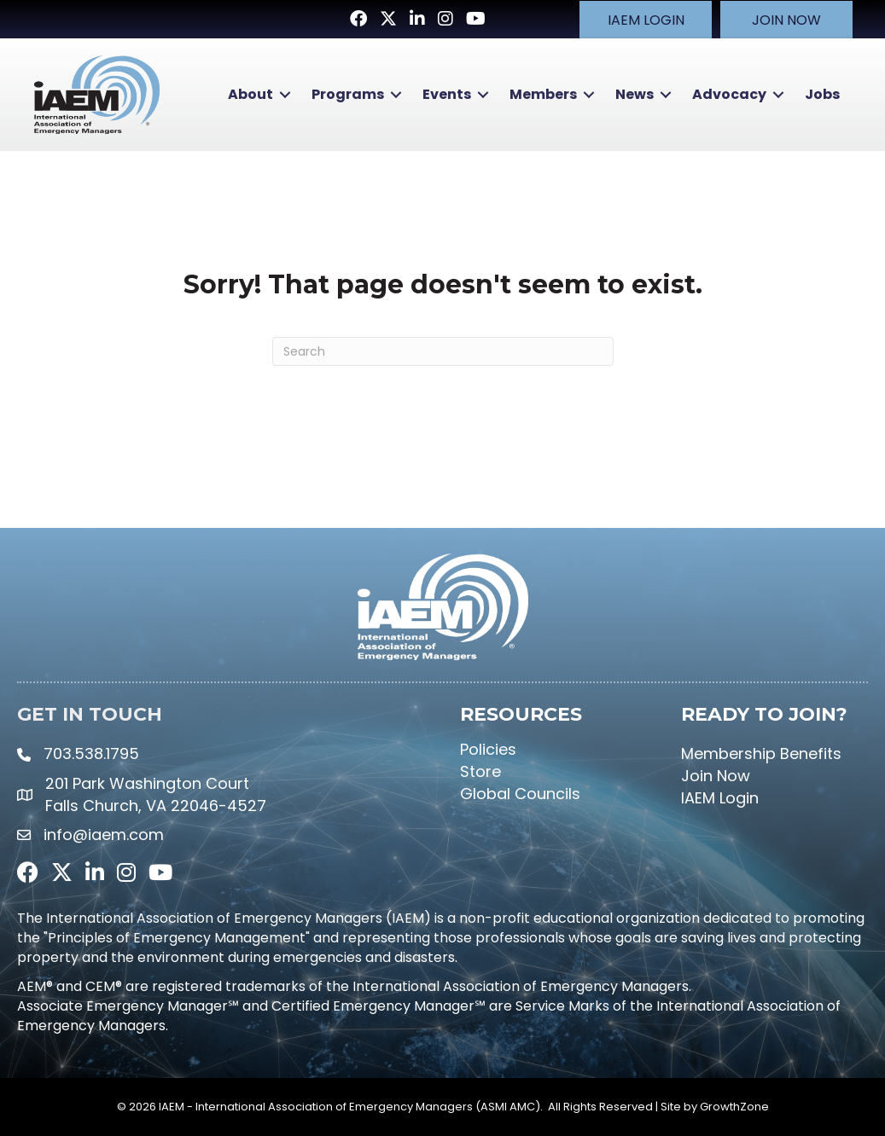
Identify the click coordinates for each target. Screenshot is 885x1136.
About (248, 94)
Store (480, 770)
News (633, 94)
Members (541, 94)
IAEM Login (720, 797)
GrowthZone (734, 1106)
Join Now (715, 774)
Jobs (820, 94)
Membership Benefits (761, 751)
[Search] (443, 350)
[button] (644, 19)
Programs (346, 94)
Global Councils (520, 792)
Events (445, 94)
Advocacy (727, 94)
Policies (488, 747)
